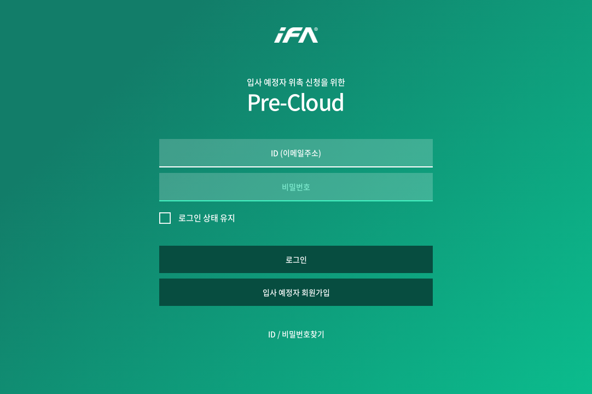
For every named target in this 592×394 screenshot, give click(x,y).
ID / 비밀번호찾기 (296, 333)
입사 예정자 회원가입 (296, 292)
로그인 (296, 259)
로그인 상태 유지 (206, 218)
